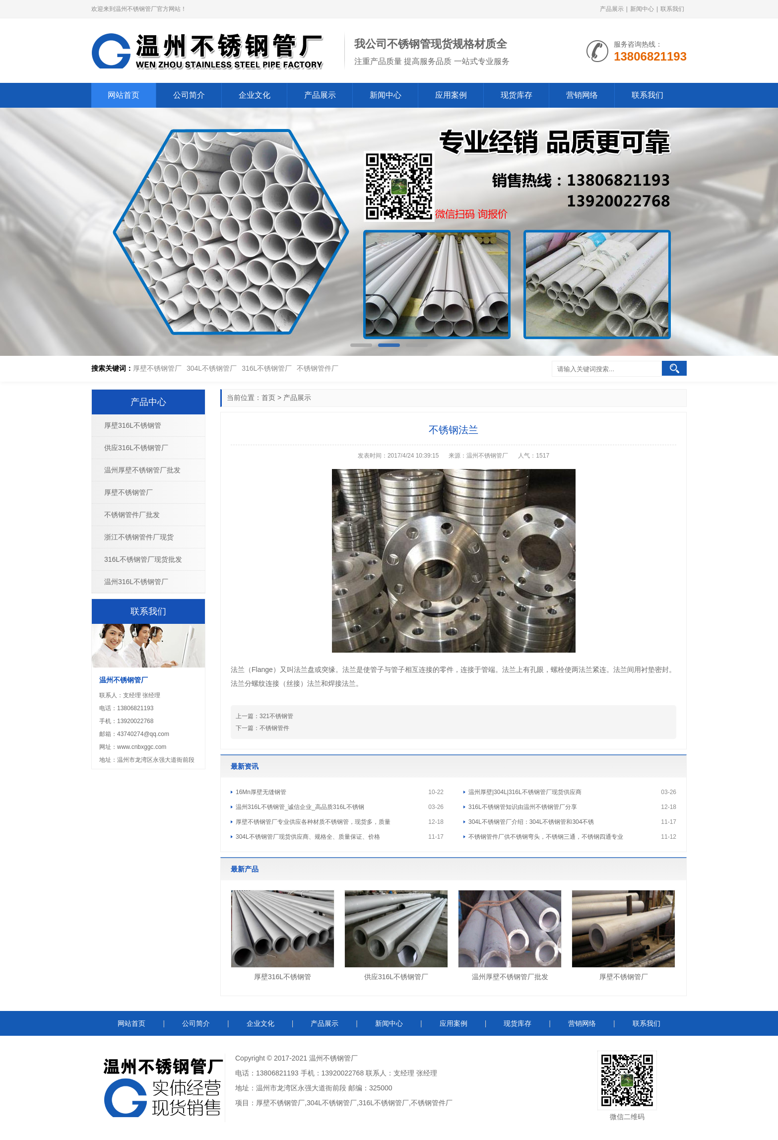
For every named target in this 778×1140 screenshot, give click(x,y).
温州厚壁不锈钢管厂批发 (510, 977)
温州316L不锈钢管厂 (136, 582)
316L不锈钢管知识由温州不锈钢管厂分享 (522, 807)
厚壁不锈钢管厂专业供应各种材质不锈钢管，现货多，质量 (313, 821)
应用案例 (451, 95)
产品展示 (612, 8)
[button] (361, 345)
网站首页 (123, 95)
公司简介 (189, 95)
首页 (268, 398)
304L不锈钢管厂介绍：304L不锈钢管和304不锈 (531, 821)
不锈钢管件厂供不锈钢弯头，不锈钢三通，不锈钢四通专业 (545, 836)
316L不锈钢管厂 (267, 368)
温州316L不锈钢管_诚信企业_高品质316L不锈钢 (300, 807)
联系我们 (672, 8)
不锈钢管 (337, 1058)
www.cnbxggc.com (141, 746)
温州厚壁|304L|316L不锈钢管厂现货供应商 (525, 792)
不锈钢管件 (274, 728)
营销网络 (582, 95)
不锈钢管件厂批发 (132, 515)
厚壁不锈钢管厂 (157, 368)
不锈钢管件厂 (317, 368)
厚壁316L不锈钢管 (282, 977)
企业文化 (254, 95)
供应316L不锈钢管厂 (396, 977)
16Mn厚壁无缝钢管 (261, 792)
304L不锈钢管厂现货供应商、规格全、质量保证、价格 (308, 836)
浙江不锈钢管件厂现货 (139, 537)
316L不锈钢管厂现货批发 (143, 559)
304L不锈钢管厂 (212, 368)
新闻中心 (642, 8)
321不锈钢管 (276, 716)
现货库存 (516, 95)
